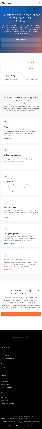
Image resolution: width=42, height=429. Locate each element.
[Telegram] (17, 426)
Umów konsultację (21, 39)
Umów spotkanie (5, 350)
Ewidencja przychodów (6, 390)
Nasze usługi (21, 45)
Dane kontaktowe (5, 347)
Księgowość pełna (5, 384)
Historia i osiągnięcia (6, 370)
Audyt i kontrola (4, 400)
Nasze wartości (4, 372)
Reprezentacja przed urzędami (8, 403)
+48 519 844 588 (5, 355)
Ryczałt (2, 392)
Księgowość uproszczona (7, 387)
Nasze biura (4, 375)
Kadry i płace (4, 397)
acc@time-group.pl (5, 353)
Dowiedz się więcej (9, 138)
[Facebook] (20, 426)
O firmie (3, 367)
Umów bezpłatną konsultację (21, 314)
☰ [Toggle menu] (39, 3)
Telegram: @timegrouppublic (7, 358)
